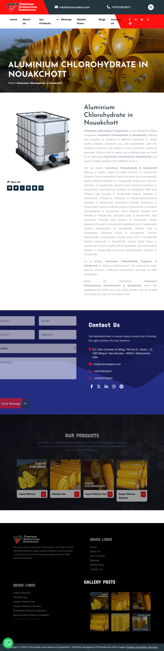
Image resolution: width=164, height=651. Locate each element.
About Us (101, 552)
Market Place (103, 562)
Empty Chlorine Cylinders (31, 605)
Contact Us (102, 565)
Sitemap (66, 19)
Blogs (102, 19)
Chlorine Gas (65, 487)
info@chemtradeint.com (72, 7)
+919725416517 (119, 7)
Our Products (103, 555)
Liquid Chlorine (41, 487)
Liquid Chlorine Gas (92, 487)
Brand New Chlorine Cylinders (33, 608)
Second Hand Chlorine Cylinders (34, 611)
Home (13, 19)
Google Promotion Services (142, 647)
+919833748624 (100, 378)
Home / (12, 83)
